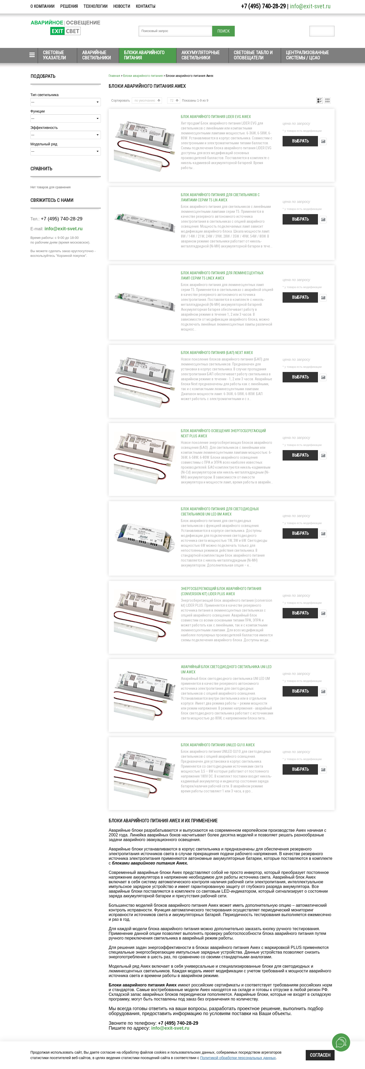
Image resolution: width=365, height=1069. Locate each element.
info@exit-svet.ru (310, 6)
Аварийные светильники (96, 55)
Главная (114, 76)
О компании (42, 6)
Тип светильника (44, 95)
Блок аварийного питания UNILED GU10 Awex (218, 745)
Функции (37, 111)
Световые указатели (54, 55)
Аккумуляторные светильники (200, 55)
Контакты (145, 6)
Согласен (320, 1055)
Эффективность (44, 128)
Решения (69, 6)
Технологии (95, 6)
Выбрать (300, 141)
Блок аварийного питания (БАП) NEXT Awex (217, 353)
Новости (121, 6)
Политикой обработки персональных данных (238, 1058)
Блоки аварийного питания (144, 55)
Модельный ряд (43, 144)
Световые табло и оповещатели (253, 55)
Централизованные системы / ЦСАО (307, 55)
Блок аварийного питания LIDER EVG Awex (216, 117)
